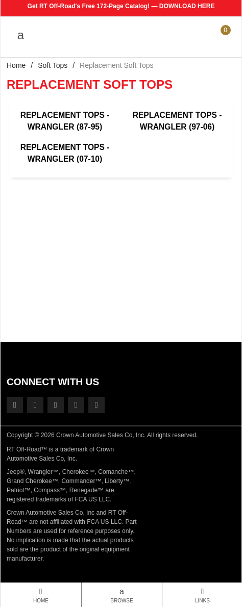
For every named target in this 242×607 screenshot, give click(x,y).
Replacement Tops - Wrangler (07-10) (65, 153)
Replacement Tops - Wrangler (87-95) (65, 121)
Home (16, 65)
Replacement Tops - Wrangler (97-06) (177, 121)
